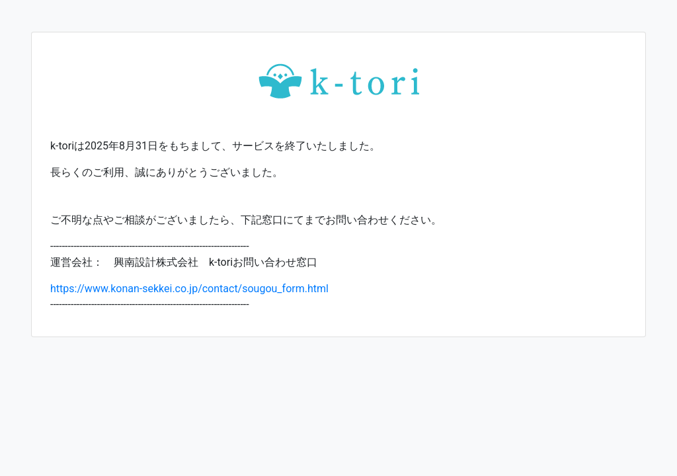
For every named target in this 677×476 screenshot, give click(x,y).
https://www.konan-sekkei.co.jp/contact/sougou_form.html (189, 288)
